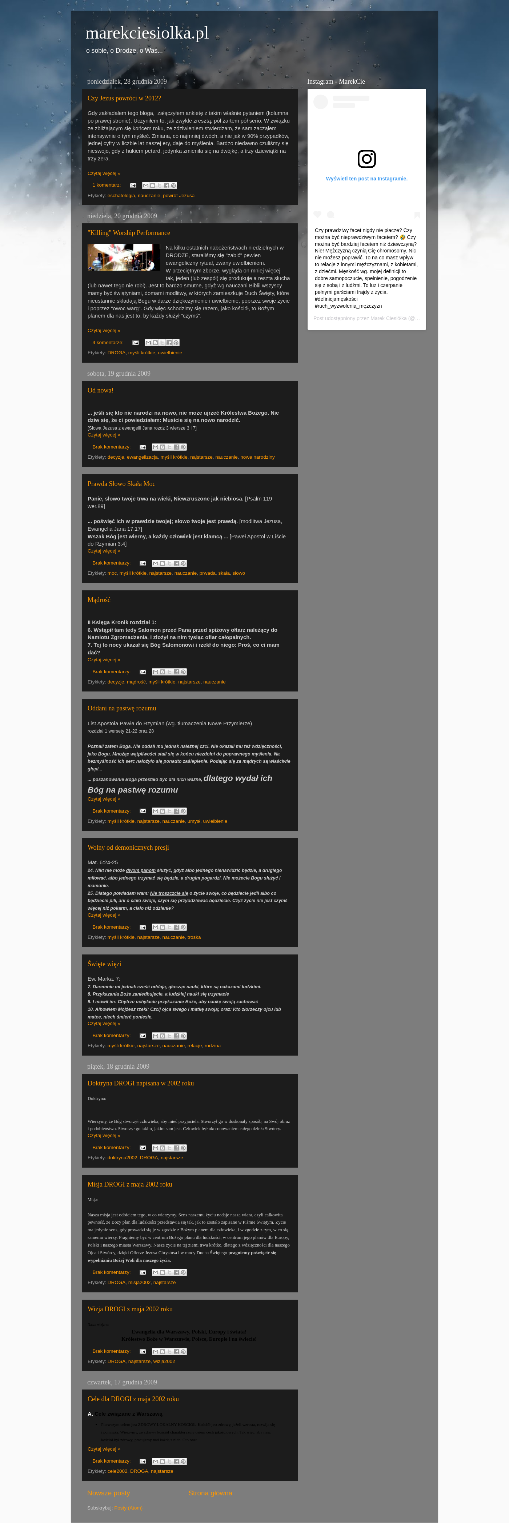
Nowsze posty (108, 1493)
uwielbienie (170, 352)
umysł (194, 821)
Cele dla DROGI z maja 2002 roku (133, 1399)
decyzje (116, 457)
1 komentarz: (108, 185)
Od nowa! (100, 390)
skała (224, 573)
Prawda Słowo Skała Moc (121, 483)
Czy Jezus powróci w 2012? (124, 98)
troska (194, 937)
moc (112, 573)
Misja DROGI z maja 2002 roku (130, 1184)
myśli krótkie (141, 352)
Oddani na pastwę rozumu (122, 708)
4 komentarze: (109, 342)
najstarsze (201, 457)
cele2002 (118, 1471)
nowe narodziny (257, 457)
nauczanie (149, 195)
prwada (208, 573)
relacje (195, 1045)
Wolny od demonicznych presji (128, 847)
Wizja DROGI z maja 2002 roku (130, 1309)
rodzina (213, 1045)
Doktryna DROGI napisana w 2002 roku (141, 1083)
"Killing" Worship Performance (129, 232)
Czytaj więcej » (104, 173)
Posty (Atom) (128, 1508)
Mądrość (99, 599)
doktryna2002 (122, 1157)
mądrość (136, 682)
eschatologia (121, 195)
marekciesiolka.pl (147, 32)
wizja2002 (164, 1361)
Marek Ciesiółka (388, 318)
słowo (239, 573)
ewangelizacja (142, 457)
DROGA (117, 352)
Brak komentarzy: (112, 447)
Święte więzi (104, 964)
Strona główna (210, 1493)
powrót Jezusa (179, 195)
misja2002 (139, 1282)
